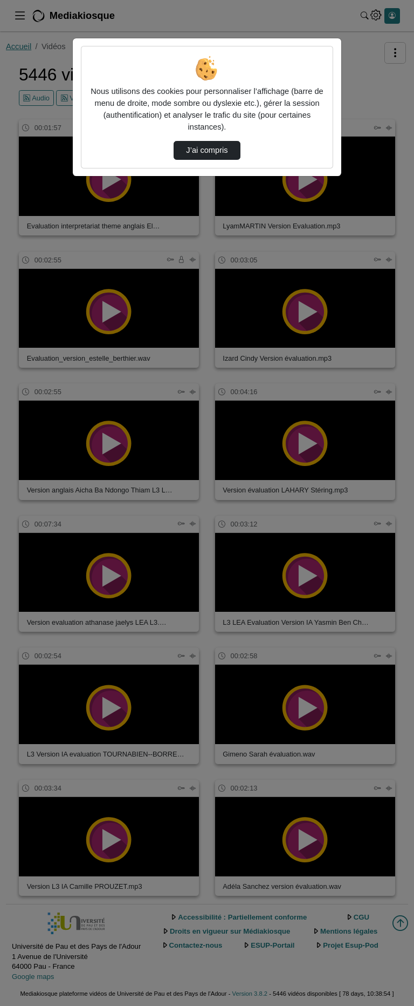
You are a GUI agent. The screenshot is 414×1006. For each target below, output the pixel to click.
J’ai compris (206, 150)
